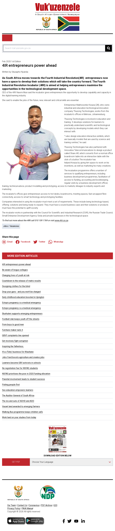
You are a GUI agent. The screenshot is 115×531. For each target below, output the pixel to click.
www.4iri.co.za (61, 220)
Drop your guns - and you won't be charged (21, 291)
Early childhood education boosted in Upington (23, 297)
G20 (55, 505)
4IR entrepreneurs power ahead (16, 264)
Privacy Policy (13, 508)
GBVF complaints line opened (15, 335)
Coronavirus (34, 505)
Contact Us (22, 505)
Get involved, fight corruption (15, 341)
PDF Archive (46, 505)
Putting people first (11, 384)
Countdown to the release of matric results (21, 281)
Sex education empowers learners (17, 390)
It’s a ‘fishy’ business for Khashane (18, 352)
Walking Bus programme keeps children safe (22, 412)
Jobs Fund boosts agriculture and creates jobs (23, 357)
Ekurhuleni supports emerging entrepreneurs (22, 313)
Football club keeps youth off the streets (20, 319)
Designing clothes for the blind (16, 286)
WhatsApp (55, 242)
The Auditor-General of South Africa (18, 395)
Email (7, 242)
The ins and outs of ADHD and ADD (18, 401)
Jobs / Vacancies (11, 226)
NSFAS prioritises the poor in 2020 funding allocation (26, 373)
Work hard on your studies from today (19, 417)
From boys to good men (13, 324)
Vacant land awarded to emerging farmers (21, 406)
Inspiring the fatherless (13, 346)
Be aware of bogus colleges (15, 270)
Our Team (11, 505)
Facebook (23, 242)
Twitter (39, 242)
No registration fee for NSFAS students (20, 368)
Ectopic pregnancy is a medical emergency (21, 302)
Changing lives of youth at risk (15, 275)
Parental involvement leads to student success (23, 379)
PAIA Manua (27, 508)
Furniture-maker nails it (12, 330)
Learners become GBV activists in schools (21, 363)
